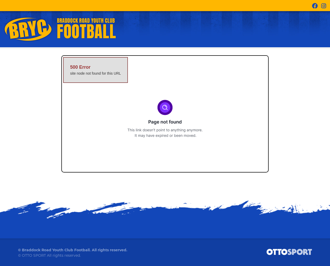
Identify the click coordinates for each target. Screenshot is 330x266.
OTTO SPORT (34, 255)
